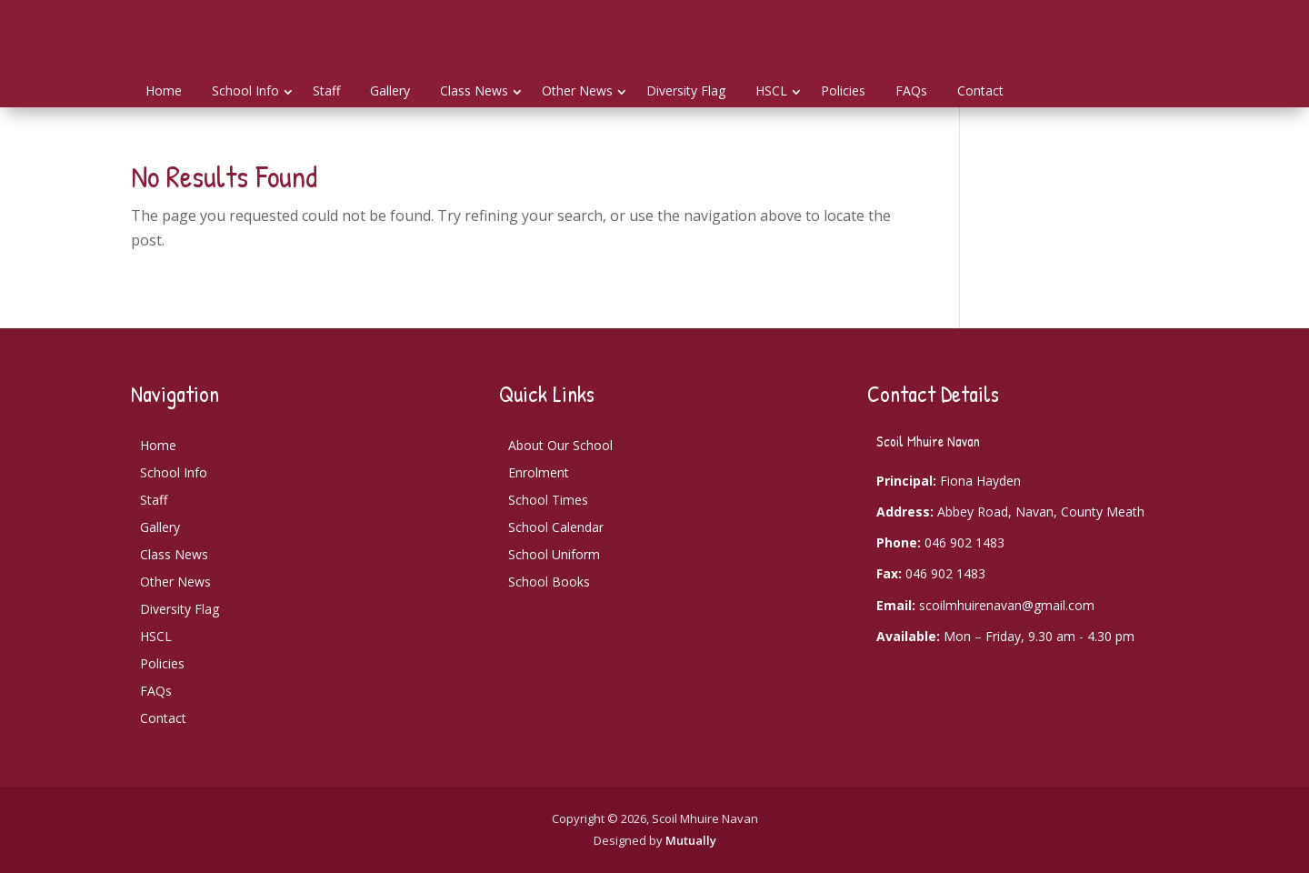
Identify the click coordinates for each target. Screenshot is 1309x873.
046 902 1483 (964, 542)
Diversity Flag (685, 90)
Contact (980, 90)
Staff (326, 90)
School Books (549, 581)
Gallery (390, 90)
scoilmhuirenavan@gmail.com (1006, 605)
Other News (577, 90)
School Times (548, 499)
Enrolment (538, 472)
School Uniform (554, 554)
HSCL (771, 90)
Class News (474, 90)
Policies (843, 90)
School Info (245, 90)
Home (163, 90)
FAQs (911, 90)
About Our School (560, 445)
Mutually (690, 840)
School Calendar (556, 527)
